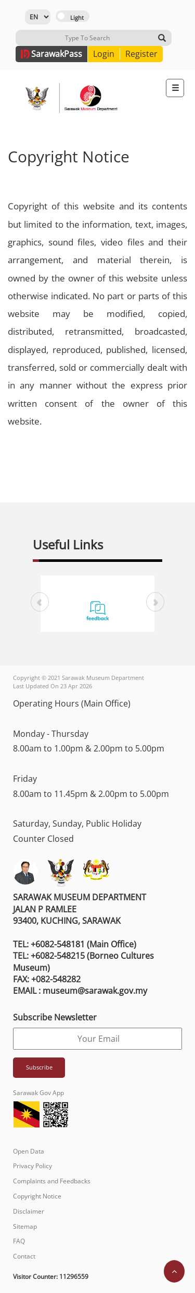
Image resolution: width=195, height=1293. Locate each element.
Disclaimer (28, 1211)
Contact (24, 1256)
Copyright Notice (37, 1196)
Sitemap (25, 1226)
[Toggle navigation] (175, 88)
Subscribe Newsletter (55, 1017)
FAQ (19, 1241)
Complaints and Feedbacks (51, 1181)
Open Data (28, 1151)
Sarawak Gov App (38, 1092)
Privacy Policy (32, 1165)
